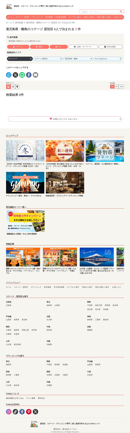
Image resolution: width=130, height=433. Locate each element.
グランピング (37, 17)
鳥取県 (49, 330)
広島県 (90, 375)
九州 (8, 341)
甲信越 (8, 316)
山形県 (57, 305)
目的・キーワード (82, 47)
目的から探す (89, 17)
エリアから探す (75, 17)
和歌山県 (25, 330)
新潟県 (24, 320)
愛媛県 (90, 330)
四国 (89, 327)
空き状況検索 (60, 17)
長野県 (16, 320)
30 (112, 87)
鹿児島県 (17, 344)
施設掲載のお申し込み (15, 398)
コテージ (18, 47)
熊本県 (16, 385)
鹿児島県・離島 (78, 59)
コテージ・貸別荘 (22, 17)
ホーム (10, 17)
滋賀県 (16, 330)
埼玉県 (97, 309)
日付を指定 (110, 47)
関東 (89, 302)
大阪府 (8, 330)
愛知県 (105, 320)
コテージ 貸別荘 (48, 59)
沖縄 (48, 341)
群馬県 (107, 305)
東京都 (90, 309)
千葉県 (90, 305)
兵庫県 (8, 334)
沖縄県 (49, 344)
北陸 (48, 316)
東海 (89, 316)
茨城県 (105, 309)
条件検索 (49, 17)
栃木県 (115, 305)
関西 (8, 327)
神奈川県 (98, 305)
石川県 (49, 320)
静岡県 (90, 320)
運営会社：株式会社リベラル (65, 429)
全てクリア (19, 59)
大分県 (8, 344)
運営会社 (41, 398)
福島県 (49, 305)
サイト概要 (30, 398)
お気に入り (118, 17)
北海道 (8, 302)
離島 (39, 47)
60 (117, 87)
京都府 (16, 334)
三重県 (97, 320)
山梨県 (8, 320)
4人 (58, 47)
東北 (48, 302)
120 (121, 87)
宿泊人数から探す (104, 17)
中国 (48, 327)
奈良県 (34, 330)
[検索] (98, 12)
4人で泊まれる (108, 59)
